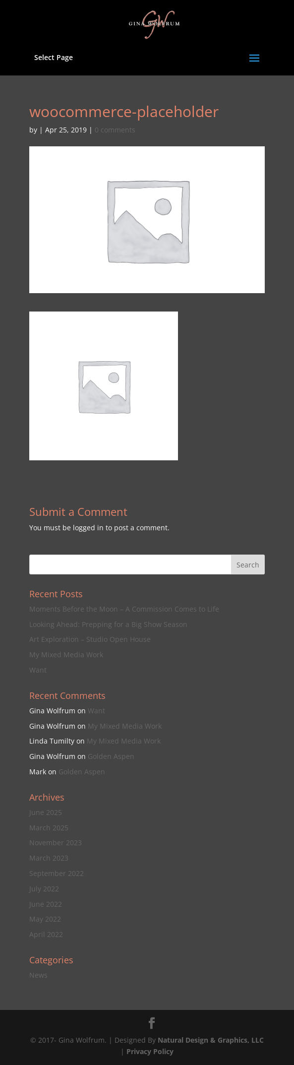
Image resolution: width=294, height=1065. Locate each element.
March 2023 (48, 858)
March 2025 (48, 827)
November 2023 (55, 842)
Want (38, 670)
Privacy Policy (150, 1051)
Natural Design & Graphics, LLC (211, 1040)
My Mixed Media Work (66, 654)
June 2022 (45, 904)
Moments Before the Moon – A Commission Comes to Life (124, 609)
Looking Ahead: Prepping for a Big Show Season (108, 624)
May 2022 (45, 919)
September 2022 (56, 873)
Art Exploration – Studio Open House (90, 639)
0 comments (115, 129)
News (38, 975)
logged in (88, 527)
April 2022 (46, 934)
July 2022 (44, 888)
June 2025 (45, 812)
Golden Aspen (111, 756)
